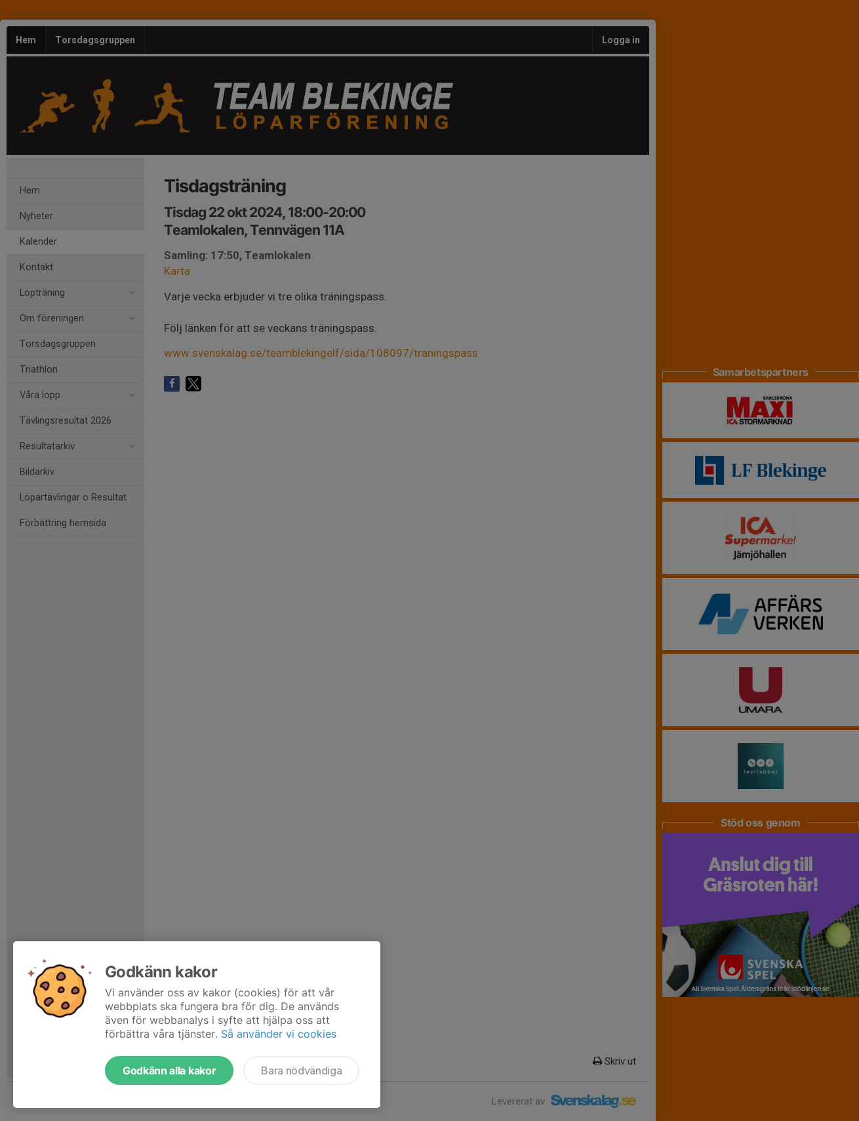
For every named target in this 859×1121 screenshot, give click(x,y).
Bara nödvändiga (301, 1070)
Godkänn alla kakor (169, 1070)
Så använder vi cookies (278, 1033)
